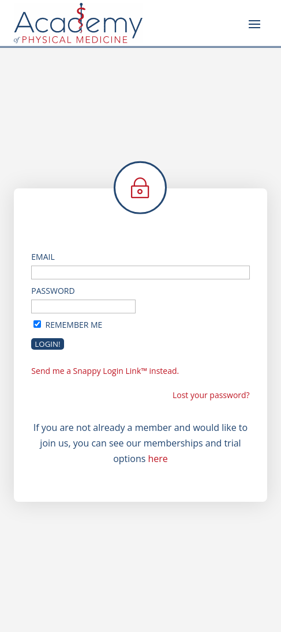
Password (52, 290)
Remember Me (74, 324)
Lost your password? (211, 394)
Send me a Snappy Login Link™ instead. (105, 370)
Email (42, 256)
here (158, 458)
